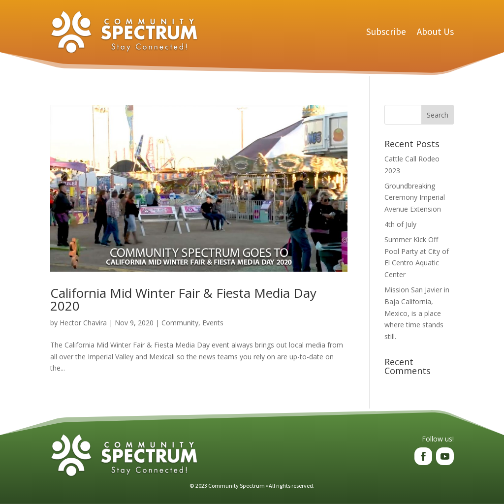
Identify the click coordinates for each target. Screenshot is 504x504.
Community (179, 322)
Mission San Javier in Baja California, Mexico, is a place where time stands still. (416, 313)
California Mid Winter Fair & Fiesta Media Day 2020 (183, 299)
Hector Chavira (83, 322)
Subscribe (386, 31)
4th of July (400, 224)
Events (212, 322)
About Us (435, 31)
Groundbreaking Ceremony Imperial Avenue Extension (414, 197)
